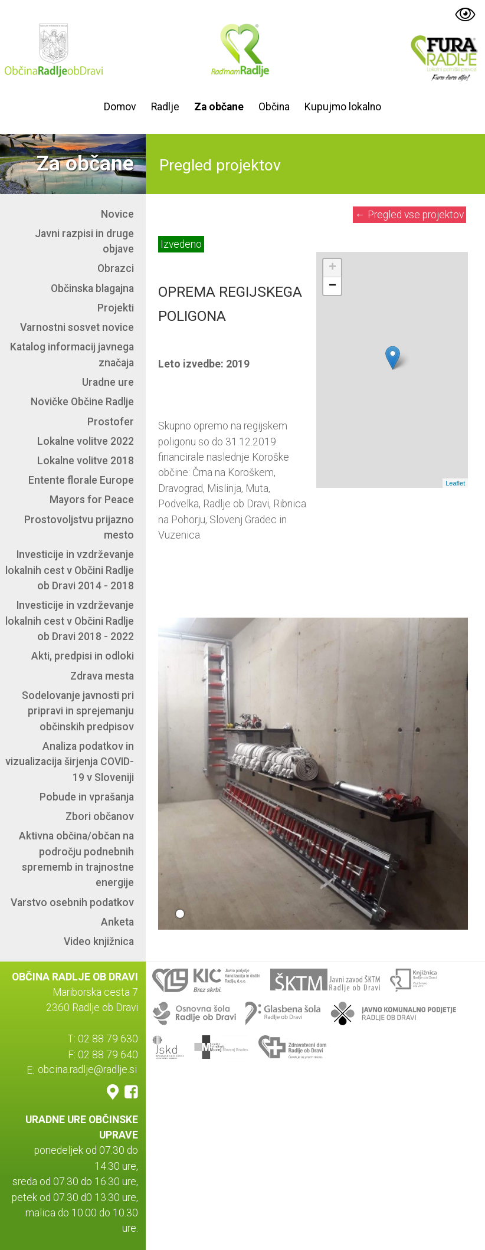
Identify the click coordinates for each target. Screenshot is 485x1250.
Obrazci (115, 268)
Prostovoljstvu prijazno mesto (79, 527)
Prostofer (110, 422)
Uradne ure (108, 382)
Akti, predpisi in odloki (82, 656)
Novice (117, 214)
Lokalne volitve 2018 (85, 461)
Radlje (165, 107)
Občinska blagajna (92, 288)
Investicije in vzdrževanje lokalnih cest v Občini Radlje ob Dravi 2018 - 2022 (69, 620)
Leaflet (455, 483)
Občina (274, 107)
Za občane (219, 107)
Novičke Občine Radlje (82, 402)
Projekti (115, 308)
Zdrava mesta (102, 676)
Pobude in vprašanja (87, 797)
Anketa (117, 922)
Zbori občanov (99, 816)
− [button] (332, 286)
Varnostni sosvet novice (77, 327)
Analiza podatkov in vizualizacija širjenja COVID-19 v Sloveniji (69, 761)
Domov (120, 107)
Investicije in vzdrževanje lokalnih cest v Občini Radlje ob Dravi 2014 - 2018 (69, 570)
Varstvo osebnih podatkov (72, 902)
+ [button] (332, 268)
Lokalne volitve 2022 (85, 441)
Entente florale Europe (81, 480)
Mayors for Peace (92, 500)
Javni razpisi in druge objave (84, 241)
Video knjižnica (99, 941)
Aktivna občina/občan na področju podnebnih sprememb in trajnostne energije (76, 859)
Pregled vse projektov (409, 215)
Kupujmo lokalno (342, 107)
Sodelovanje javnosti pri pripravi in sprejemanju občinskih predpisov (78, 711)
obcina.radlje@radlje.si (87, 1070)
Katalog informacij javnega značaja (72, 354)
